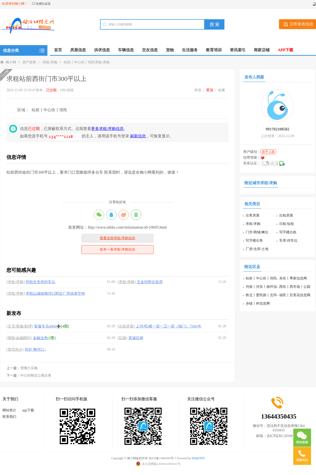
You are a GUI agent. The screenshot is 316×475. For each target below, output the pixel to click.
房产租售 (29, 62)
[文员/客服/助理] (19, 326)
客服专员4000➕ (47, 326)
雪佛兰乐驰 (29, 368)
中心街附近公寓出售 (35, 375)
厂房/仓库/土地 (257, 249)
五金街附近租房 (150, 282)
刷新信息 (138, 136)
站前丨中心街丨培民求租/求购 (87, 62)
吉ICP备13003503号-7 (163, 458)
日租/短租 (286, 224)
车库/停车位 (288, 240)
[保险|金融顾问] (19, 338)
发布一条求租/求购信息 (117, 249)
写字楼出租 (287, 232)
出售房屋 (252, 215)
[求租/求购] (15, 282)
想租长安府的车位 (40, 282)
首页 (58, 50)
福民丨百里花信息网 (294, 295)
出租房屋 (286, 215)
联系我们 (9, 417)
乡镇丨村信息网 (258, 303)
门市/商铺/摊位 (257, 232)
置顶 (209, 90)
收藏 (221, 90)
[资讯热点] (15, 349)
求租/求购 (49, 62)
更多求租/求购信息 (107, 129)
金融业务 (40, 338)
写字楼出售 (254, 240)
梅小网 (11, 62)
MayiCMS (198, 458)
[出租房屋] (126, 326)
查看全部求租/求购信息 (117, 238)
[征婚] (122, 338)
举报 (197, 90)
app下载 (28, 410)
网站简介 (9, 410)
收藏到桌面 (43, 3)
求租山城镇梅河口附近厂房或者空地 (55, 293)
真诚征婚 (135, 338)
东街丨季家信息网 (293, 278)
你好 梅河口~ (35, 349)
